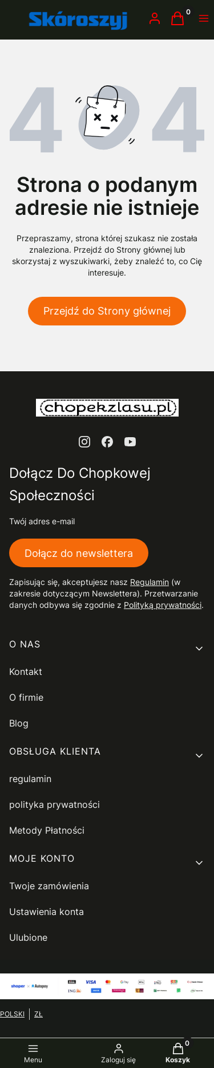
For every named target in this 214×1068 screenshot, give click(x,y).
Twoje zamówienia (49, 886)
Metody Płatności (46, 830)
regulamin (30, 778)
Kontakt (25, 671)
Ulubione (28, 937)
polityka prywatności (54, 804)
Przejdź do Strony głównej (107, 311)
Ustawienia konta (46, 911)
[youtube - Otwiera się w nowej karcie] (130, 442)
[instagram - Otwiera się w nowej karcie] (84, 442)
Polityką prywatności (162, 605)
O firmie (26, 697)
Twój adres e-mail (42, 521)
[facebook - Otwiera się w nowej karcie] (107, 442)
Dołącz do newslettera (79, 553)
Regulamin (149, 582)
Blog (19, 723)
